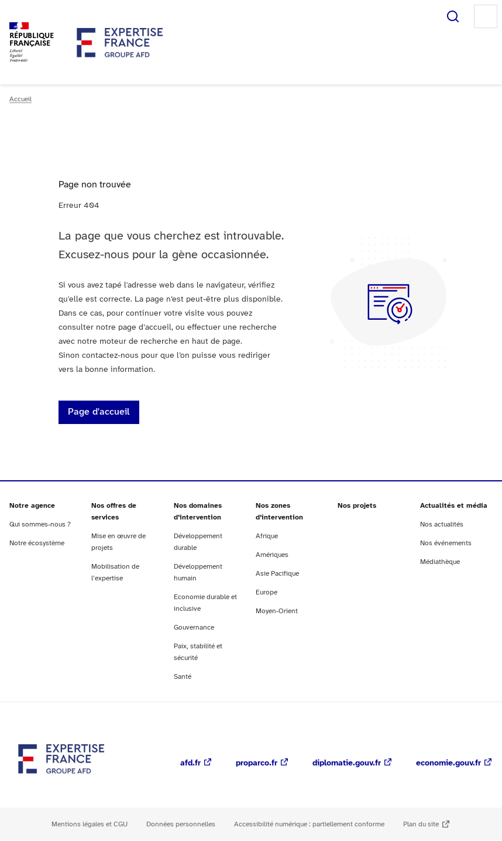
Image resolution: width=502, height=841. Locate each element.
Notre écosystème (36, 543)
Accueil (20, 99)
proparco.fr (256, 763)
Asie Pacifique (277, 573)
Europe (266, 592)
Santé (182, 677)
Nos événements (446, 543)
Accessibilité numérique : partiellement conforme (309, 824)
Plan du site (421, 824)
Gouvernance (194, 627)
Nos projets (357, 506)
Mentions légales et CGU (89, 824)
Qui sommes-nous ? (40, 524)
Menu (485, 16)
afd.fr (190, 763)
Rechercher (453, 16)
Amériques (272, 555)
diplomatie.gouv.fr (346, 763)
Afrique (267, 536)
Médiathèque (440, 562)
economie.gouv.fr (448, 763)
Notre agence (32, 506)
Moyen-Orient (277, 611)
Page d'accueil (99, 412)
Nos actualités (441, 524)
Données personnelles (180, 824)
